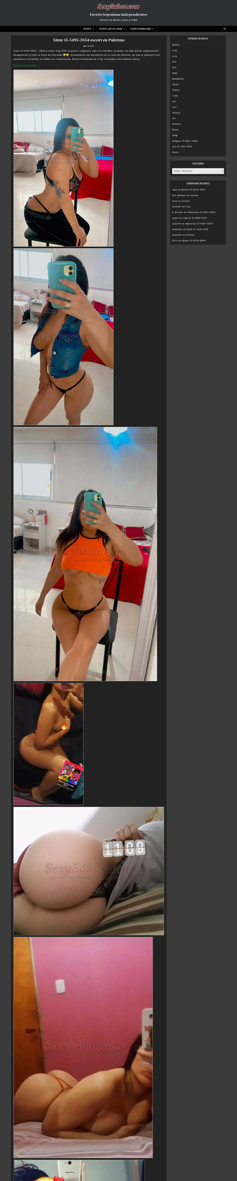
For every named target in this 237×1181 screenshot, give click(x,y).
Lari (174, 107)
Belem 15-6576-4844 (194, 189)
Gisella (194, 195)
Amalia (176, 113)
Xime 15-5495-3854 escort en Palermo (89, 40)
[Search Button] (225, 29)
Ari (174, 118)
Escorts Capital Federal (110, 28)
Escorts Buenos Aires (140, 28)
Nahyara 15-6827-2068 (185, 141)
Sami (174, 73)
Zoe (174, 61)
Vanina (176, 90)
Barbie (175, 45)
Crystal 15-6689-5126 (195, 218)
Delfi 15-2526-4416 (197, 229)
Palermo (90, 46)
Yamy (174, 135)
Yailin (175, 84)
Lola (174, 50)
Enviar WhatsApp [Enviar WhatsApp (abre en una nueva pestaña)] (24, 65)
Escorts (87, 28)
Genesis (176, 124)
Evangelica (178, 79)
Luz (174, 101)
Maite (175, 152)
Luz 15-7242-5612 (182, 146)
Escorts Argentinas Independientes (118, 14)
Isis (174, 67)
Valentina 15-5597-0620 (201, 212)
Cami (175, 95)
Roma (175, 129)
